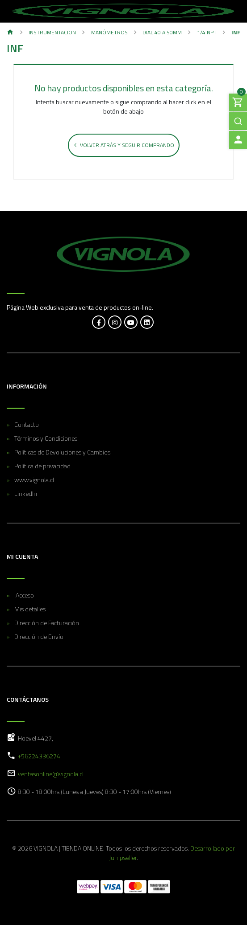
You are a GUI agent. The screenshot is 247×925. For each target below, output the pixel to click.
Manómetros (109, 32)
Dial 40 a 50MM (162, 32)
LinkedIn (25, 493)
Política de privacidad (42, 466)
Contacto (26, 424)
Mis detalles (30, 609)
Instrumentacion (52, 32)
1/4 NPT (207, 32)
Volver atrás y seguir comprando (123, 145)
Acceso (24, 595)
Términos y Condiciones (45, 438)
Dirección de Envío (38, 636)
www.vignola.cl (34, 479)
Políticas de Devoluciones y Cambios (62, 452)
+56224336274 (39, 756)
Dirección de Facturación (46, 622)
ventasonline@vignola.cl (51, 773)
